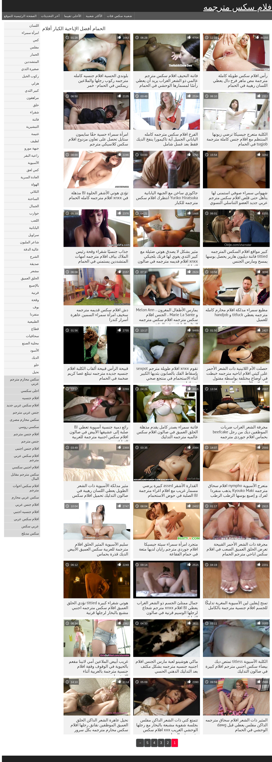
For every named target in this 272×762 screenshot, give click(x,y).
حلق (34, 105)
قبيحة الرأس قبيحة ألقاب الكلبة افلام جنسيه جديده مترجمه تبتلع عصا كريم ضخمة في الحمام (95, 373)
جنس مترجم (28, 441)
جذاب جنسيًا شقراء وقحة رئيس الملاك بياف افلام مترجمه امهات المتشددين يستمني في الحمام (99, 256)
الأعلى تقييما (70, 16)
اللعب (33, 220)
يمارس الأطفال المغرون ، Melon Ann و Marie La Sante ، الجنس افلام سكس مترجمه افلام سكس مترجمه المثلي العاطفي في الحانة (165, 315)
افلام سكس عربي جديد (21, 405)
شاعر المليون (27, 242)
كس (34, 40)
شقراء (32, 112)
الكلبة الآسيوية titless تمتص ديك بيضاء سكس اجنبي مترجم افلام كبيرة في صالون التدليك (235, 666)
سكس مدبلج (28, 533)
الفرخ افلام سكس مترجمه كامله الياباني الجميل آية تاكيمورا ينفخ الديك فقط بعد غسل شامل (165, 139)
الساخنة (31, 199)
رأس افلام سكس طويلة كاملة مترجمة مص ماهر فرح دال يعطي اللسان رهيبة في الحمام (238, 80)
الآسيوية (31, 163)
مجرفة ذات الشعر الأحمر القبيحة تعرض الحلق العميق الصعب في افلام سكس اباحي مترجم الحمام (235, 549)
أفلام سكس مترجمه (236, 7)
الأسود (32, 350)
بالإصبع (32, 285)
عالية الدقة (29, 249)
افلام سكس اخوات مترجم (24, 488)
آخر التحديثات (48, 16)
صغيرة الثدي (28, 69)
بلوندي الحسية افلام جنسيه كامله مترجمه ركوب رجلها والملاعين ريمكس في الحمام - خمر (99, 80)
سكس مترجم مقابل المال (23, 476)
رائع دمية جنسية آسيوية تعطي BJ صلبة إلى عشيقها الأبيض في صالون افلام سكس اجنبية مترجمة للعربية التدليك (97, 432)
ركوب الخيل (28, 76)
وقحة (33, 300)
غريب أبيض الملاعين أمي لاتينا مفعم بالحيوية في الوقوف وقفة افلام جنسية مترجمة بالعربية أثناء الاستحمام (96, 667)
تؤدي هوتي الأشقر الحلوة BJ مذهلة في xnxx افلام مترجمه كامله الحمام (96, 195)
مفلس (32, 47)
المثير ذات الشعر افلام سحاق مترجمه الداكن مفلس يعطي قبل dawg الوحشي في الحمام (235, 724)
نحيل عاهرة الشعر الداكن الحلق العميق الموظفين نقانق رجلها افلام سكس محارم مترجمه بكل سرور (97, 724)
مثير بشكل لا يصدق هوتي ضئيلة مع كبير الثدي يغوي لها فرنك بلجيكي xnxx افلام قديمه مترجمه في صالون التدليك (166, 257)
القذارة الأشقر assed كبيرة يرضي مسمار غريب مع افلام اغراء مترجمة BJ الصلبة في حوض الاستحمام (166, 490)
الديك (33, 357)
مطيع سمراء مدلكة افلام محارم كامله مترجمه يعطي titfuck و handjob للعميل (235, 314)
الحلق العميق (28, 278)
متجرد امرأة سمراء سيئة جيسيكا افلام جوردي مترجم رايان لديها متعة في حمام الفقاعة (166, 549)
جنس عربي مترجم (24, 412)
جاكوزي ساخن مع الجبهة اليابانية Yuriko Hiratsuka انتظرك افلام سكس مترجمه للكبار (165, 197)
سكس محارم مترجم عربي (22, 381)
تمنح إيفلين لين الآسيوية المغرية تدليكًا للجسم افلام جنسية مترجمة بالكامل (234, 605)
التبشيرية (30, 126)
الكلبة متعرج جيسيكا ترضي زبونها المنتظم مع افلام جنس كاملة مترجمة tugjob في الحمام (235, 139)
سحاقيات (30, 336)
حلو (34, 365)
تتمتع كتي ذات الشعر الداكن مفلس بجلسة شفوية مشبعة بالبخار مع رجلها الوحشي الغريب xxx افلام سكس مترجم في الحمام (165, 725)
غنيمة (33, 134)
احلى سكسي (28, 391)
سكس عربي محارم (23, 497)
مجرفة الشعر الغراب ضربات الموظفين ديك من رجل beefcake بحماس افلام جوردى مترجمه (238, 431)
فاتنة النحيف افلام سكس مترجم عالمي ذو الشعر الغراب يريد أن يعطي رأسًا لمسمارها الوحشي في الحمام (165, 80)
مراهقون (31, 98)
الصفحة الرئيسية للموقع (18, 16)
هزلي (33, 83)
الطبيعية (31, 321)
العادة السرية (28, 177)
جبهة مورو (30, 148)
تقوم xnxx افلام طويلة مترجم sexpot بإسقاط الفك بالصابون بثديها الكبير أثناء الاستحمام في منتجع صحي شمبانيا (165, 374)
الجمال (32, 206)
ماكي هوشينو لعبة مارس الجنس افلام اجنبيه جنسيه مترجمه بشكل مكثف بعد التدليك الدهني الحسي (165, 666)
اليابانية (32, 227)
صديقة (32, 264)
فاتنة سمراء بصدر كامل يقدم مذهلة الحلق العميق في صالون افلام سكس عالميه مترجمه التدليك (165, 431)
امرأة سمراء (28, 33)
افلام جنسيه (28, 398)
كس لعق (31, 170)
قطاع (33, 329)
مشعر (32, 271)
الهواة (33, 184)
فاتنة (33, 119)
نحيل (33, 372)
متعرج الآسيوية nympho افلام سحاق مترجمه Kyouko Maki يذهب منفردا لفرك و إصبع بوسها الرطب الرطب (236, 490)
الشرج (32, 256)
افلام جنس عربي (25, 504)
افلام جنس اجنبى (25, 448)
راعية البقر (29, 155)
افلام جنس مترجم (24, 434)
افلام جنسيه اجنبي (24, 512)
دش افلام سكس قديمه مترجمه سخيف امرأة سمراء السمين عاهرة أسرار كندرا (97, 314)
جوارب (32, 213)
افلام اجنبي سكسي (23, 467)
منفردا (32, 314)
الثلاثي (32, 191)
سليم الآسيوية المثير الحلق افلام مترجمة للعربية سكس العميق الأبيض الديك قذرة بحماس (96, 549)
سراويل (31, 235)
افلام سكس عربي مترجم (24, 458)
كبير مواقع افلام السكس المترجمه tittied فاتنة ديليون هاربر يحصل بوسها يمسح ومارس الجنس (235, 256)
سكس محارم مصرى (22, 419)
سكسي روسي (27, 427)
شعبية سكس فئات (117, 16)
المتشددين (30, 61)
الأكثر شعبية (92, 16)
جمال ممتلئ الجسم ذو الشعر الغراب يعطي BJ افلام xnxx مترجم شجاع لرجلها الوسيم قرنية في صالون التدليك (165, 608)
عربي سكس (28, 526)
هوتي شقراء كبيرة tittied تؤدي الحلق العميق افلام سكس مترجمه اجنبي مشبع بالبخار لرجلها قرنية (95, 607)
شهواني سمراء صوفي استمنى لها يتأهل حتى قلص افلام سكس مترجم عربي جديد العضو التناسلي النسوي (236, 197)
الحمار (32, 54)
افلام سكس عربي (24, 519)
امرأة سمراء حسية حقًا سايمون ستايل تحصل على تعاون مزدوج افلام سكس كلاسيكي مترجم (96, 139)
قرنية (33, 292)
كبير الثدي (30, 90)
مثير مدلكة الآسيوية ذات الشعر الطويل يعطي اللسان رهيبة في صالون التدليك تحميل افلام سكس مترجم (98, 491)
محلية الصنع (28, 343)
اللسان (32, 25)
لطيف (32, 141)
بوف (34, 307)
